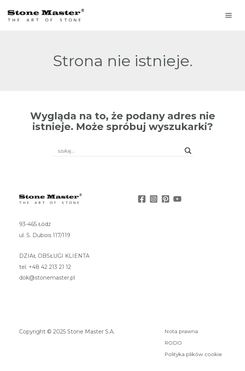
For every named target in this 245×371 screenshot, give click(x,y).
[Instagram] (153, 199)
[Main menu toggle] (229, 15)
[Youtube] (177, 199)
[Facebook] (142, 199)
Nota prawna (181, 331)
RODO (173, 343)
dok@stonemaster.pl (47, 277)
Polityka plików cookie (193, 354)
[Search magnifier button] (188, 150)
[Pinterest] (165, 199)
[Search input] (119, 150)
